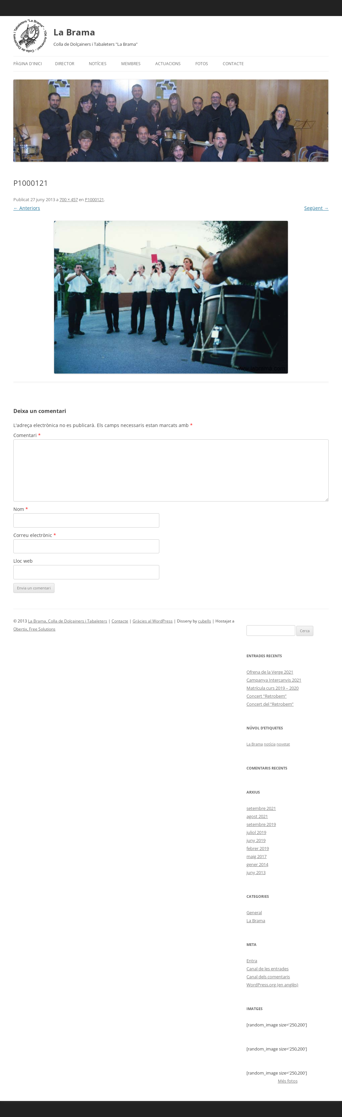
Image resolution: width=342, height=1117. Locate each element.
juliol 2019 (256, 832)
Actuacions (168, 63)
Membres (131, 63)
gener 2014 (257, 864)
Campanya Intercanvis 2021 (273, 680)
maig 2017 (256, 856)
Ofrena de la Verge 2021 (269, 672)
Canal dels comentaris (268, 977)
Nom (20, 509)
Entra (251, 961)
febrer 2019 (257, 848)
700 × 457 (68, 199)
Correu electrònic (34, 535)
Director (64, 63)
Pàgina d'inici (27, 63)
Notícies (98, 63)
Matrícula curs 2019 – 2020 (272, 688)
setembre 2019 (261, 824)
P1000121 (94, 199)
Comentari (27, 435)
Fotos (201, 63)
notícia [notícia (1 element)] (270, 744)
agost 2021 (257, 816)
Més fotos (288, 1081)
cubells (204, 621)
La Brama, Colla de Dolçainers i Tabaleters (67, 621)
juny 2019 (256, 840)
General (254, 913)
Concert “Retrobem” (266, 696)
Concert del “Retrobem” (270, 704)
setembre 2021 (261, 808)
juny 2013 (256, 872)
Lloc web (23, 561)
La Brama (74, 32)
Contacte (233, 63)
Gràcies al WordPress (153, 621)
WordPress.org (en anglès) (272, 985)
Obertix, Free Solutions (34, 629)
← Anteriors (26, 208)
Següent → (316, 208)
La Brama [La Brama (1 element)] (254, 744)
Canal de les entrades (267, 969)
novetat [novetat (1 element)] (283, 744)
